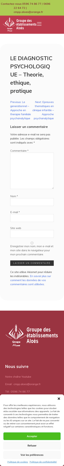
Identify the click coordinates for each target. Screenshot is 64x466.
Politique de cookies (18, 462)
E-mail (15, 212)
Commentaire (19, 150)
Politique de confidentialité (43, 462)
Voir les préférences (32, 455)
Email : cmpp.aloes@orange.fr (23, 384)
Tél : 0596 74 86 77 (17, 391)
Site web (15, 228)
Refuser (31, 445)
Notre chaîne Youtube (18, 376)
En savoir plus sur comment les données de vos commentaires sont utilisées (30, 280)
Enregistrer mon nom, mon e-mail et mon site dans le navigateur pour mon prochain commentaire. (31, 250)
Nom (14, 196)
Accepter (32, 436)
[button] (59, 398)
